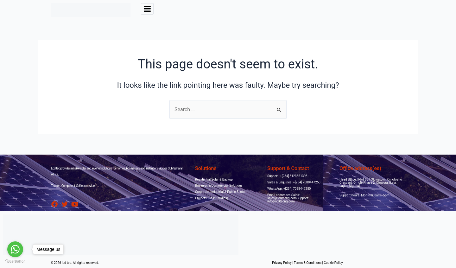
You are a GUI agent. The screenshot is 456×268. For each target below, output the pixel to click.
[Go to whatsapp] (15, 249)
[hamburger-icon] (147, 9)
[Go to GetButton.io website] (15, 261)
